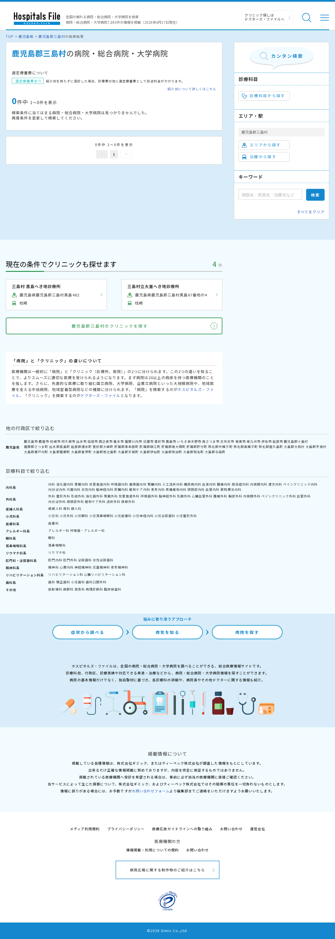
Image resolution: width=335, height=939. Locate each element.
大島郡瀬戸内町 (36, 451)
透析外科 (113, 501)
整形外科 (63, 496)
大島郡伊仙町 (149, 451)
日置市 (148, 441)
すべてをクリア (311, 212)
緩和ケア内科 (139, 489)
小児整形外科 (186, 515)
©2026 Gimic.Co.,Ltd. (167, 930)
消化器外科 (94, 496)
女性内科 (88, 489)
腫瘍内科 (224, 484)
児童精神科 (101, 567)
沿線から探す (259, 157)
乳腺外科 (184, 496)
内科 (51, 484)
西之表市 (106, 441)
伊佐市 (266, 441)
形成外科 (78, 496)
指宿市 (93, 441)
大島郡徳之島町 (105, 451)
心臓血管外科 (202, 496)
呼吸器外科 (149, 496)
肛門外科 (70, 560)
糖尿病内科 (192, 484)
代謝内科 (74, 489)
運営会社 (257, 828)
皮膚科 (53, 523)
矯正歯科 (63, 582)
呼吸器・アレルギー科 (87, 530)
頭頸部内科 (196, 489)
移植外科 (128, 501)
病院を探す (247, 632)
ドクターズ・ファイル (100, 395)
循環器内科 (137, 484)
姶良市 (278, 441)
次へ (126, 154)
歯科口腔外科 (96, 582)
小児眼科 (81, 515)
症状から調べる (88, 632)
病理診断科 (94, 589)
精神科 (53, 567)
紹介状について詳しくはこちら (192, 89)
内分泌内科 (57, 489)
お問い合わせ (231, 828)
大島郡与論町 (215, 451)
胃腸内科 (81, 484)
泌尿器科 (85, 560)
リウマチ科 (57, 552)
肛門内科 (55, 560)
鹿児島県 (26, 36)
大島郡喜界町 (81, 451)
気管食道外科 (129, 496)
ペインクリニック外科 (278, 496)
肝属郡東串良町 (126, 446)
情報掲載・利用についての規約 (152, 849)
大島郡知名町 (193, 451)
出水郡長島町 (59, 446)
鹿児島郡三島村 (51, 36)
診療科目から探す (263, 96)
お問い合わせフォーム (151, 790)
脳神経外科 (167, 496)
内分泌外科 (57, 501)
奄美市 (240, 441)
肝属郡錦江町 (149, 446)
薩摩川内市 (133, 441)
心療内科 (67, 567)
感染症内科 (240, 484)
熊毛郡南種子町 (246, 446)
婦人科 (76, 508)
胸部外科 (235, 496)
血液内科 (209, 484)
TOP (10, 36)
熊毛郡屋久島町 (271, 446)
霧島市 (171, 441)
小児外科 (67, 515)
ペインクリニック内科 (300, 484)
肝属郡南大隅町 (173, 446)
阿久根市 (68, 441)
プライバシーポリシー (126, 828)
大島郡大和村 (294, 446)
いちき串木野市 (189, 441)
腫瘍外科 (220, 496)
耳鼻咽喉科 (57, 545)
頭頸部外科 (75, 501)
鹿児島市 (31, 441)
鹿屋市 (44, 441)
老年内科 (158, 489)
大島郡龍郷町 (59, 451)
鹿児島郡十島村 (296, 441)
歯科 (51, 582)
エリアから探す (261, 145)
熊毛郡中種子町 (220, 446)
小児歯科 (78, 582)
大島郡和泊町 (171, 451)
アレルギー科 (58, 530)
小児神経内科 (143, 515)
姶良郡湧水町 (81, 446)
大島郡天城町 (128, 451)
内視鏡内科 (258, 484)
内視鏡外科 (251, 496)
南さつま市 (210, 441)
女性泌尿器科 (103, 560)
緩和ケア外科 (95, 501)
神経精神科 (83, 567)
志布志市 (227, 441)
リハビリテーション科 (65, 574)
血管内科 (212, 489)
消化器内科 (65, 484)
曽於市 (160, 441)
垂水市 (118, 441)
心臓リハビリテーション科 (105, 574)
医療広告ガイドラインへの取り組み (182, 828)
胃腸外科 (111, 496)
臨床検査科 (112, 589)
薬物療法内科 (230, 489)
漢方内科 (275, 484)
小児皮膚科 (123, 515)
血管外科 (304, 496)
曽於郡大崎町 (103, 446)
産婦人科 (55, 508)
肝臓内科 (121, 489)
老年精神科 (119, 567)
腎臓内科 (154, 484)
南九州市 (253, 441)
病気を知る (168, 632)
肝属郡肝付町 (197, 446)
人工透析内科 (172, 484)
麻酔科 (68, 589)
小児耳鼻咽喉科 (101, 515)
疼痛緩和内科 (176, 489)
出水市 (81, 441)
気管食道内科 (99, 484)
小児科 (53, 515)
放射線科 (55, 589)
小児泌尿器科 (165, 515)
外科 (51, 496)
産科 (66, 508)
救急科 (80, 589)
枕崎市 (55, 441)
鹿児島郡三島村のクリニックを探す (110, 326)
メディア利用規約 (85, 828)
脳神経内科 (104, 489)
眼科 (51, 537)
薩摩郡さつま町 (36, 446)
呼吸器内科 (119, 484)
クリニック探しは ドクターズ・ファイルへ (265, 16)
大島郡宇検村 (316, 446)
